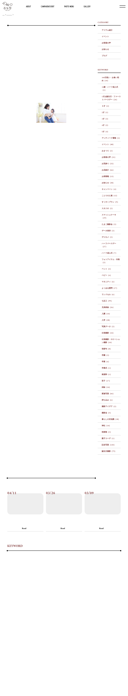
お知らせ (105, 98)
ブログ (104, 104)
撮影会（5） (107, 461)
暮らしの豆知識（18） (111, 468)
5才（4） (105, 180)
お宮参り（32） (108, 212)
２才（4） (106, 154)
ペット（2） (107, 317)
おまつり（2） (108, 199)
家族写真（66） (108, 442)
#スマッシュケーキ (57, 615)
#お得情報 (87, 610)
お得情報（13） (108, 225)
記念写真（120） (108, 493)
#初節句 (110, 626)
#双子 (43, 632)
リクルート (63, 688)
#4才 (106, 605)
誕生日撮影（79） (109, 500)
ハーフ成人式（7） (109, 301)
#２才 (86, 605)
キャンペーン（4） (109, 238)
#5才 (113, 605)
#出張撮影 (72, 626)
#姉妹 (50, 632)
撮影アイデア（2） (109, 455)
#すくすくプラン (29, 615)
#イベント (30, 610)
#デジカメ (100, 615)
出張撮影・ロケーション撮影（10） (111, 389)
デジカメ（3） (108, 285)
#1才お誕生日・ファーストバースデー (65, 605)
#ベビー (75, 621)
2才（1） (105, 161)
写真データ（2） (108, 375)
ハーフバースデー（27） (109, 294)
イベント (105, 85)
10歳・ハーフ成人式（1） (110, 137)
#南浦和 (35, 632)
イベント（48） (108, 193)
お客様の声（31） (109, 206)
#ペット (65, 621)
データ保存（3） (108, 279)
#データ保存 (87, 615)
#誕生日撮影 (53, 637)
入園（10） (106, 362)
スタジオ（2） (108, 257)
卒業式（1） (107, 416)
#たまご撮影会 (74, 615)
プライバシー (71, 688)
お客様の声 (106, 91)
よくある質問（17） (110, 336)
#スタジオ (42, 615)
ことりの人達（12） (110, 244)
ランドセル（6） (108, 343)
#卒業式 (25, 632)
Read (24, 577)
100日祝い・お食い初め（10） (110, 128)
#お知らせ (98, 610)
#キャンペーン (111, 610)
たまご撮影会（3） (109, 273)
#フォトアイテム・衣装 (49, 621)
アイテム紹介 (107, 78)
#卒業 (17, 632)
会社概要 (55, 688)
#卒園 (9, 632)
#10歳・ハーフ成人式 (38, 605)
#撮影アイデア (84, 632)
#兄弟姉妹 (34, 626)
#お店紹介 (76, 610)
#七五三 (23, 626)
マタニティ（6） (108, 330)
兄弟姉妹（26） (108, 356)
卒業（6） (106, 410)
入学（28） (106, 368)
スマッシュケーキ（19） (109, 265)
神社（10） (106, 474)
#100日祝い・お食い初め (17, 605)
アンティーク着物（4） (111, 186)
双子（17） (106, 429)
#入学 (50, 626)
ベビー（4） (107, 324)
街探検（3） (107, 480)
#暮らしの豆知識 (109, 632)
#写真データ (61, 626)
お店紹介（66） (108, 218)
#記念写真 (41, 637)
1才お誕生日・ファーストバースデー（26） (111, 147)
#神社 (9, 637)
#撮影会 (96, 632)
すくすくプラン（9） (110, 250)
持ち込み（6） (108, 448)
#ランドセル (12, 626)
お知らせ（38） (108, 231)
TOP (3, 14)
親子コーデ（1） (108, 487)
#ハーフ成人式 (31, 621)
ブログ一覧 (9, 14)
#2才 (93, 605)
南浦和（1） (107, 423)
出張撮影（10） (108, 381)
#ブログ (9, 572)
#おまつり (41, 610)
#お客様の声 (53, 610)
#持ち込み (71, 632)
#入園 (43, 626)
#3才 (100, 605)
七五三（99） (107, 349)
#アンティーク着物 (15, 610)
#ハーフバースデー (15, 621)
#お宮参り (65, 610)
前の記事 (47, 492)
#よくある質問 (99, 621)
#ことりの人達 (13, 615)
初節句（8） (107, 397)
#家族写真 (60, 632)
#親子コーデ (29, 637)
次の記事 (80, 492)
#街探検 (18, 637)
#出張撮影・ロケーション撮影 (92, 626)
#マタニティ (86, 621)
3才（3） (105, 167)
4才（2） (105, 174)
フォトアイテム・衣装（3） (111, 310)
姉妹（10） (106, 436)
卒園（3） (106, 404)
